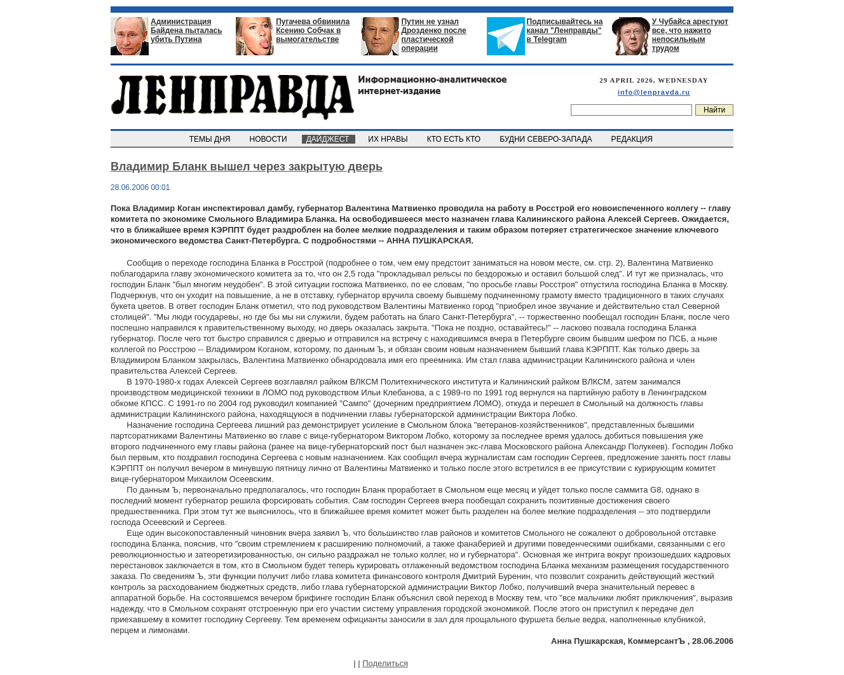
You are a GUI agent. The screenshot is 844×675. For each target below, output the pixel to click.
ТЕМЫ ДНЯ (210, 139)
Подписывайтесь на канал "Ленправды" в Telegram (565, 30)
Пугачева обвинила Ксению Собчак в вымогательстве (313, 30)
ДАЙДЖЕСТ (328, 139)
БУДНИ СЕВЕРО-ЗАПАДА (546, 139)
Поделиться (385, 663)
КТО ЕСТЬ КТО (455, 139)
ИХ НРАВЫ (389, 139)
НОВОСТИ (269, 139)
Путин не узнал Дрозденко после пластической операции (433, 35)
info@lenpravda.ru (654, 92)
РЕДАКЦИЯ (633, 139)
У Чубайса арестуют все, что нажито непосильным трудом (690, 35)
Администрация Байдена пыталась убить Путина (186, 30)
